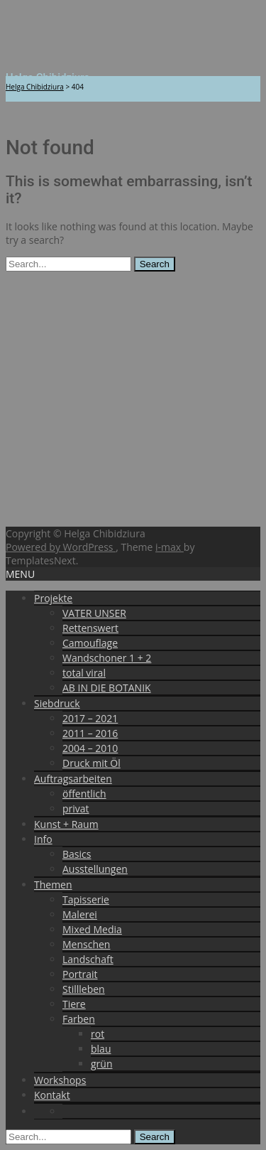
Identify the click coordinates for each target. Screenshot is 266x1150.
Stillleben (83, 989)
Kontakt (52, 1095)
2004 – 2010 (90, 748)
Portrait (80, 974)
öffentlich (84, 793)
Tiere (74, 1004)
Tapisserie (85, 899)
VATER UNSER (94, 613)
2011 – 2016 (90, 733)
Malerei (79, 914)
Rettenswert (90, 628)
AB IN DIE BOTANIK (106, 687)
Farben (78, 1019)
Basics (76, 854)
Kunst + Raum (66, 824)
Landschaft (87, 959)
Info (43, 839)
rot (97, 1034)
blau (101, 1048)
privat (75, 808)
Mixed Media (92, 929)
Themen (53, 884)
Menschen (86, 944)
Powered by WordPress (61, 547)
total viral (84, 672)
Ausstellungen (95, 869)
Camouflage (90, 643)
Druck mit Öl (91, 763)
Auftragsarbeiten (73, 778)
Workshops (60, 1080)
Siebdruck (57, 703)
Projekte (53, 598)
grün (102, 1063)
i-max (169, 547)
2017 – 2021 (90, 718)
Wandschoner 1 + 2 (106, 658)
